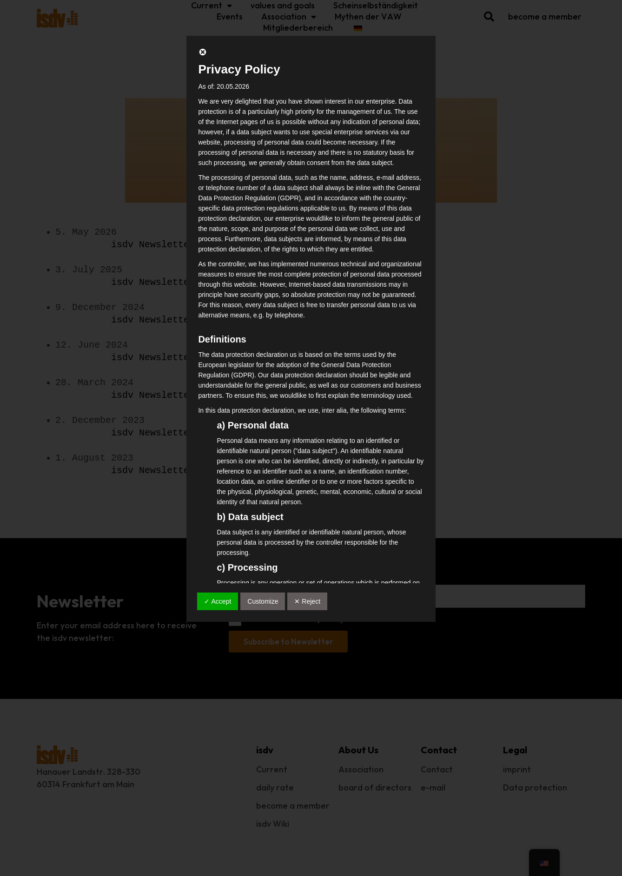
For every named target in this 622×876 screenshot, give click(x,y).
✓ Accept (217, 601)
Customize (262, 601)
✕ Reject (307, 601)
